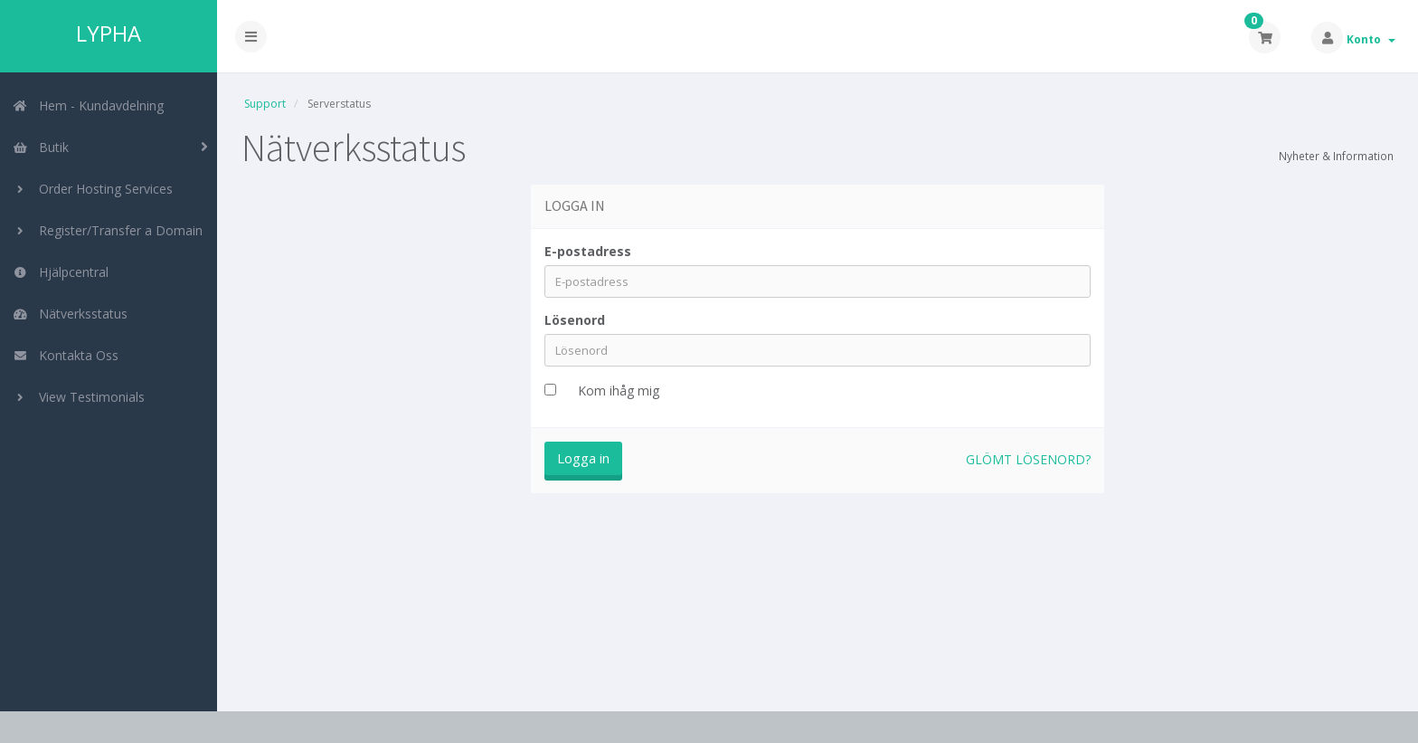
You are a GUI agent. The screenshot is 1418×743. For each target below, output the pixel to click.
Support (265, 103)
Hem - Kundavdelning (88, 105)
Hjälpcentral (61, 272)
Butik (41, 147)
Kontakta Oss (65, 355)
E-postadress (587, 251)
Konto (1371, 39)
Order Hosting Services (93, 188)
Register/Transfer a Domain (108, 230)
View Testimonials (79, 396)
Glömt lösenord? (1028, 459)
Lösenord (574, 320)
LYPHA (108, 33)
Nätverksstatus (70, 313)
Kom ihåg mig (618, 390)
